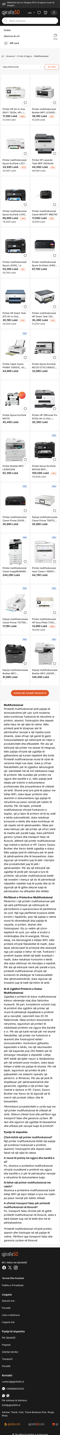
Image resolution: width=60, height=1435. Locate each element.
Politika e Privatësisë (12, 1285)
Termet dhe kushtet (13, 1278)
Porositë (6, 1307)
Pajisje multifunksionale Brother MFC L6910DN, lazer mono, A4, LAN (44, 672)
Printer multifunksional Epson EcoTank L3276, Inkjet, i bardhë (15, 162)
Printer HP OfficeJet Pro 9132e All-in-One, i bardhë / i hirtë (44, 417)
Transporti (7, 1359)
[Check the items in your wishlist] (39, 12)
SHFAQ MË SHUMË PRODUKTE (30, 693)
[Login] (53, 12)
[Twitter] (10, 1268)
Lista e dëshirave (11, 1315)
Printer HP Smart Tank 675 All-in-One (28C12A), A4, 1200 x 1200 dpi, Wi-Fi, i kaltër (15, 315)
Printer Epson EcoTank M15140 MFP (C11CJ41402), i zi (44, 468)
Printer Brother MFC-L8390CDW (13, 468)
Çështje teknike (10, 1351)
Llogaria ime (8, 1322)
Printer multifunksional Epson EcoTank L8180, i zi (44, 264)
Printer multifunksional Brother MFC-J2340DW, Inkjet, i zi (44, 111)
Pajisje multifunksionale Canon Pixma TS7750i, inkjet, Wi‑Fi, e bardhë (15, 621)
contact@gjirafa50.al (13, 1381)
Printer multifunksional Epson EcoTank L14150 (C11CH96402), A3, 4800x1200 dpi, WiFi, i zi (15, 213)
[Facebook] (4, 1268)
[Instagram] (15, 1268)
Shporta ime (8, 1300)
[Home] (2, 56)
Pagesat (6, 1344)
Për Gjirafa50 (9, 1337)
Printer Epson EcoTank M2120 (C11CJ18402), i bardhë (44, 366)
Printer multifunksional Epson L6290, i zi (15, 264)
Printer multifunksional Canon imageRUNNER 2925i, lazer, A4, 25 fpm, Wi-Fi (15, 570)
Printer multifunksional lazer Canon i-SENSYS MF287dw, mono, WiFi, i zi (44, 570)
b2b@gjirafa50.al (11, 1405)
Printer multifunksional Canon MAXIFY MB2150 (44, 213)
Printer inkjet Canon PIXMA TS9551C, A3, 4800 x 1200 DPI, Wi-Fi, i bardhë (14, 366)
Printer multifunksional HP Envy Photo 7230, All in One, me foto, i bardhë (44, 621)
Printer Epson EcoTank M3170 (14, 417)
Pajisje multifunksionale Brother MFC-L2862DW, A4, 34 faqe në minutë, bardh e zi (15, 672)
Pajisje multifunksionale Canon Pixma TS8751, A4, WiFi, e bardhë (44, 519)
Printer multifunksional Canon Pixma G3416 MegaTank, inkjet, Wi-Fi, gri (15, 519)
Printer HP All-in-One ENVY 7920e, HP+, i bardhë (14, 111)
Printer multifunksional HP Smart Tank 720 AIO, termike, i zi (44, 315)
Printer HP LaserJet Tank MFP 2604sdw (43, 162)
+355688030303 (13, 1388)
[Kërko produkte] (32, 20)
